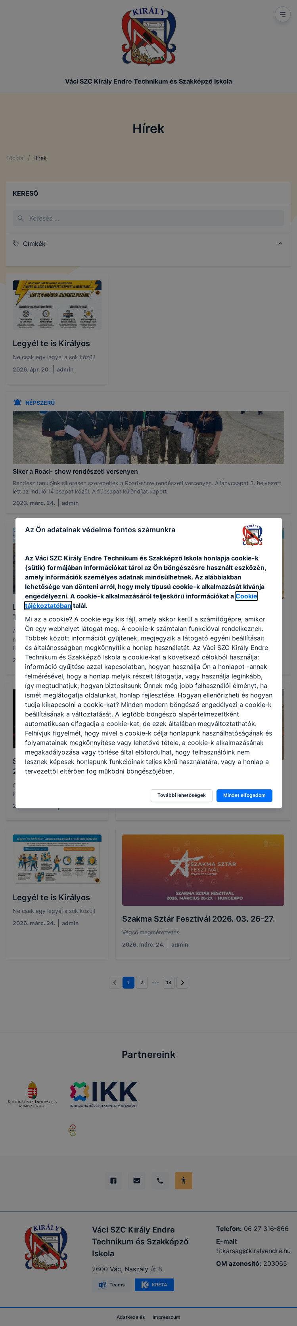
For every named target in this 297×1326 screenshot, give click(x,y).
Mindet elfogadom (244, 795)
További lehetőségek (181, 795)
